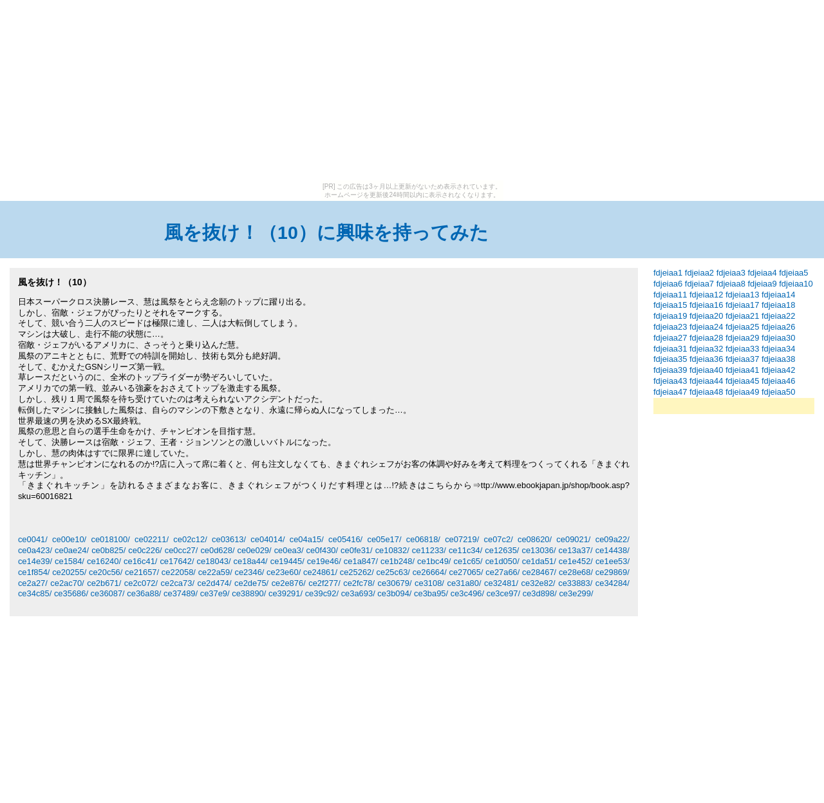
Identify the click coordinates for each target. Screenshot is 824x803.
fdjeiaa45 (742, 381)
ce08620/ (535, 539)
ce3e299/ (576, 593)
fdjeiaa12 (706, 294)
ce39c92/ (322, 593)
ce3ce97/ (503, 593)
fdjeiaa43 (670, 381)
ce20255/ (69, 572)
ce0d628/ (217, 550)
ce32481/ (501, 583)
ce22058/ (179, 572)
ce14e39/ (35, 561)
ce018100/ (110, 539)
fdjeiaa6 (667, 283)
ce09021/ (573, 539)
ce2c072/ (141, 583)
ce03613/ (229, 539)
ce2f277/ (324, 583)
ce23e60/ (284, 572)
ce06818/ (423, 539)
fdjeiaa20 (706, 316)
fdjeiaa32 (706, 349)
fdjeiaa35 (670, 359)
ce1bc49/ (434, 561)
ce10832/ (392, 550)
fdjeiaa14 (778, 294)
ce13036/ (538, 550)
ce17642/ (177, 561)
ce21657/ (142, 572)
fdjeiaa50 (778, 392)
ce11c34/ (465, 550)
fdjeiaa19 (670, 316)
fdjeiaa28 (706, 338)
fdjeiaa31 (670, 349)
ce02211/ (152, 539)
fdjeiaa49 (742, 392)
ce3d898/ (540, 593)
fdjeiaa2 (699, 273)
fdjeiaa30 (778, 338)
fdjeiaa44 (706, 381)
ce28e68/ (576, 572)
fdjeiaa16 (706, 305)
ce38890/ (249, 593)
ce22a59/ (215, 572)
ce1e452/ (576, 561)
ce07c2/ (498, 539)
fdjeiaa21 (742, 316)
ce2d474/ (214, 583)
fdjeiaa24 (706, 327)
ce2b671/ (104, 583)
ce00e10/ (69, 539)
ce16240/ (104, 561)
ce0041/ (33, 539)
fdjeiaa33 (742, 349)
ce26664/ (430, 572)
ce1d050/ (502, 561)
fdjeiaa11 (670, 294)
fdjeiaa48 (706, 392)
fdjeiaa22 (778, 316)
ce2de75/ (251, 583)
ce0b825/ (108, 550)
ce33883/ (575, 583)
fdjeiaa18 (778, 305)
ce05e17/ (384, 539)
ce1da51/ (539, 561)
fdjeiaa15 (670, 305)
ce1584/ (69, 561)
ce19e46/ (324, 561)
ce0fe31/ (357, 550)
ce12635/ (502, 550)
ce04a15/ (307, 539)
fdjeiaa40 (706, 370)
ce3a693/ (358, 593)
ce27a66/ (502, 572)
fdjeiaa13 (742, 294)
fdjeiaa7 (699, 283)
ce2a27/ (33, 583)
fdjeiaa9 (761, 283)
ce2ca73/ (177, 583)
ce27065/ (466, 572)
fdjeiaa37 (742, 359)
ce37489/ (181, 593)
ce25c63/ (393, 572)
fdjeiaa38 (778, 359)
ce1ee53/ (612, 561)
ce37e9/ (215, 593)
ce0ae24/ (72, 550)
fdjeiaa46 (778, 381)
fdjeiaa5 (793, 273)
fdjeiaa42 (778, 370)
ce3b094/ (394, 593)
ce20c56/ (105, 572)
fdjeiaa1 (667, 273)
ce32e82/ (538, 583)
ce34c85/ (35, 593)
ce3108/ (429, 583)
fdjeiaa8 (730, 283)
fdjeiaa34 (778, 349)
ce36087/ (108, 593)
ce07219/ (462, 539)
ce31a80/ (464, 583)
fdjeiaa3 (730, 273)
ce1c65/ (467, 561)
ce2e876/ (289, 583)
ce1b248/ (397, 561)
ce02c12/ (190, 539)
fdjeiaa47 (670, 392)
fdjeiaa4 (761, 273)
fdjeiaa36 (706, 359)
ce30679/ (394, 583)
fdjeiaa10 (795, 283)
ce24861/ (320, 572)
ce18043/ (213, 561)
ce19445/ (287, 561)
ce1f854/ (34, 572)
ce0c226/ (145, 550)
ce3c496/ (467, 593)
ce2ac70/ (67, 583)
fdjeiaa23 (670, 327)
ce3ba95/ (431, 593)
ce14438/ (612, 550)
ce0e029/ (255, 550)
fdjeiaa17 (742, 305)
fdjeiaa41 (742, 370)
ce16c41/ (140, 561)
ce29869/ (612, 572)
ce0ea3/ (289, 550)
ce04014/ (267, 539)
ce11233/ (429, 550)
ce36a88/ (144, 593)
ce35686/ (71, 593)
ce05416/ (345, 539)
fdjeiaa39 (670, 370)
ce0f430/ (322, 550)
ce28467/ (539, 572)
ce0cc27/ (181, 550)
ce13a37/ (576, 550)
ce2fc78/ (359, 583)
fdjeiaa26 (778, 327)
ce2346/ (249, 572)
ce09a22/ (612, 539)
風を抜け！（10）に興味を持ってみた (326, 232)
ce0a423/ (35, 550)
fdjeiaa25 (742, 327)
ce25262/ (357, 572)
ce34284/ (612, 583)
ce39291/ (285, 593)
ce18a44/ (251, 561)
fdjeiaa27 (670, 338)
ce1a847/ (361, 561)
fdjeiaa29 (742, 338)
